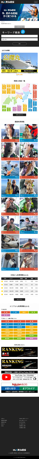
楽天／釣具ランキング (23, 420)
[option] (19, 12)
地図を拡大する (19, 114)
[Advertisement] (19, 407)
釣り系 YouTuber (22, 422)
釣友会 (2, 425)
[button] (36, 63)
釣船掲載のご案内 (22, 425)
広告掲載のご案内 (22, 427)
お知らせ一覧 (19, 26)
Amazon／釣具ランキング (23, 418)
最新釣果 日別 (3, 422)
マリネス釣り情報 (16, 457)
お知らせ (2, 418)
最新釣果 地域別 (4, 420)
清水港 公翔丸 (19, 74)
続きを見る (19, 299)
